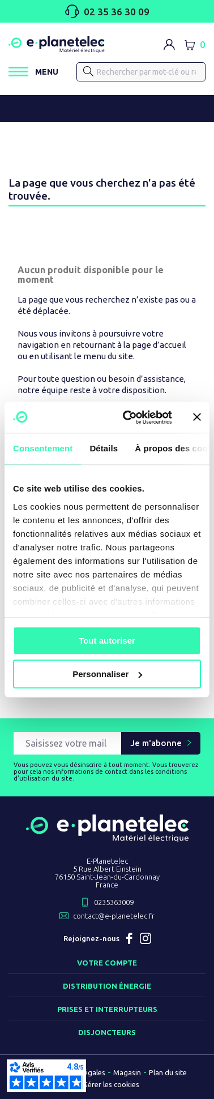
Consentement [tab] (42, 448)
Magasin (127, 1072)
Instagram (145, 938)
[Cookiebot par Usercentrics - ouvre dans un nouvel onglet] (128, 417)
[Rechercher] (88, 71)
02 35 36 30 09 (107, 11)
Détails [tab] (103, 448)
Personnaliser (107, 674)
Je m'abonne (156, 743)
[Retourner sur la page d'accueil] (107, 838)
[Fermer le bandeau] (197, 417)
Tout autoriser (107, 640)
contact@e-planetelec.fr (114, 916)
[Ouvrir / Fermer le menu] (33, 71)
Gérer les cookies (111, 1084)
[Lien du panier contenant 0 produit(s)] (195, 44)
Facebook (129, 938)
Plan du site (168, 1072)
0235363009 (114, 902)
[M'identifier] (169, 44)
